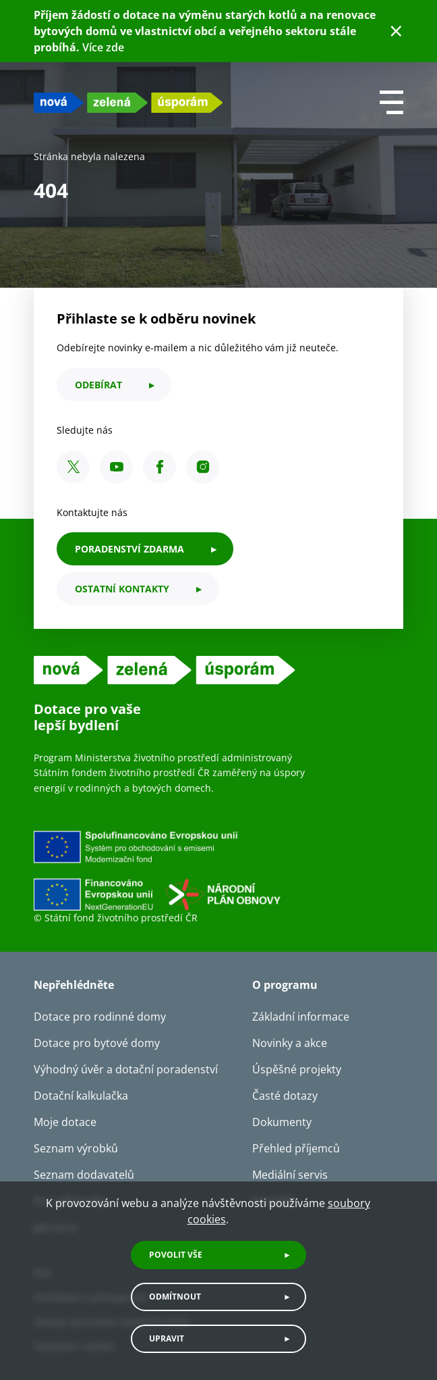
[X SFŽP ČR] (73, 467)
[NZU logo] (128, 102)
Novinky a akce (289, 1043)
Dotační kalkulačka (81, 1095)
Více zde (103, 47)
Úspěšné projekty (296, 1069)
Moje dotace (65, 1122)
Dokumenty (282, 1122)
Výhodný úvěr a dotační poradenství (126, 1069)
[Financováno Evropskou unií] (218, 870)
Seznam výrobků (76, 1148)
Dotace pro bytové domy (97, 1043)
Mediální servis (290, 1174)
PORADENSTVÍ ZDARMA (129, 548)
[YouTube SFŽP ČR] (116, 467)
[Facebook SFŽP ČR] (159, 467)
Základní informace (300, 1016)
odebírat (98, 384)
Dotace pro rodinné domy (100, 1016)
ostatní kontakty (122, 588)
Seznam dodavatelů (84, 1174)
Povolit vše (175, 1254)
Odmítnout (175, 1296)
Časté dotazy (285, 1095)
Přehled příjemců (296, 1148)
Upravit (166, 1338)
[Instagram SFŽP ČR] (202, 467)
